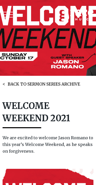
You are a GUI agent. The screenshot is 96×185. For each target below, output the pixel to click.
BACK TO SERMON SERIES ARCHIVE (44, 84)
